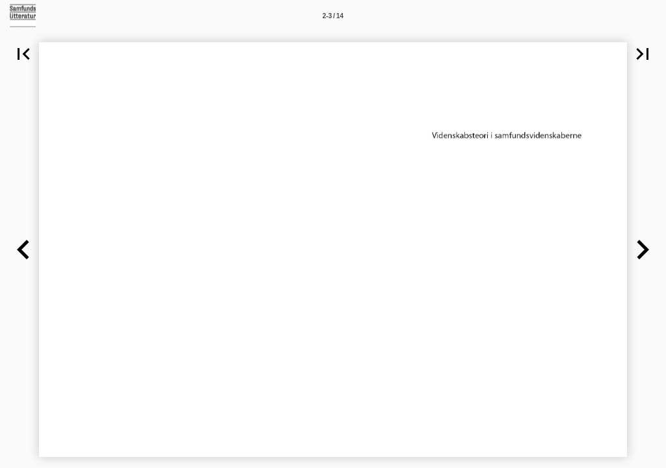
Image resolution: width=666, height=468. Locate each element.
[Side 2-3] (333, 15)
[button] (23, 54)
